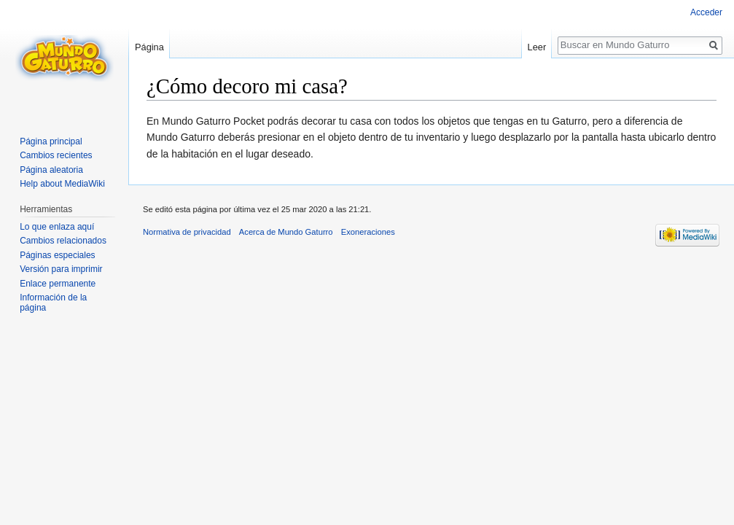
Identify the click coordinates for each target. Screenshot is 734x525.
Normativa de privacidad (187, 232)
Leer (537, 47)
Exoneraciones (368, 232)
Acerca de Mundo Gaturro (286, 232)
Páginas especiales (57, 255)
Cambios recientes (56, 155)
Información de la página (53, 302)
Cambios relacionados (63, 241)
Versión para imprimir (61, 269)
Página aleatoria (51, 170)
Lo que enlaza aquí (57, 227)
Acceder (706, 12)
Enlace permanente (57, 284)
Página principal (51, 141)
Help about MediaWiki (62, 184)
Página (149, 47)
